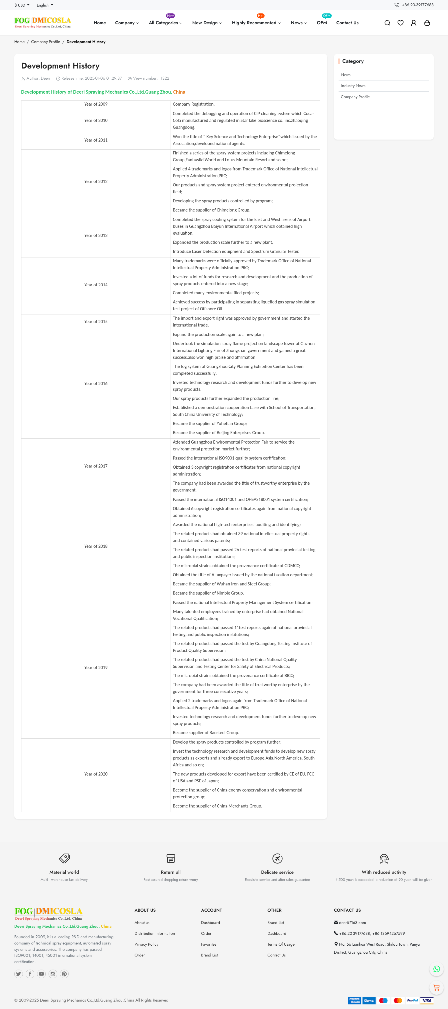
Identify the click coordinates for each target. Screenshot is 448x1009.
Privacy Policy (146, 944)
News (299, 22)
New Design (207, 22)
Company (127, 22)
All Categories (166, 20)
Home (100, 22)
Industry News (353, 85)
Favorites (208, 944)
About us (142, 922)
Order (140, 955)
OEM (324, 20)
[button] (427, 23)
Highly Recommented (257, 20)
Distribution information (155, 933)
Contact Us (347, 22)
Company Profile (45, 42)
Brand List (209, 955)
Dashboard (210, 922)
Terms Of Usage (281, 944)
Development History (86, 42)
